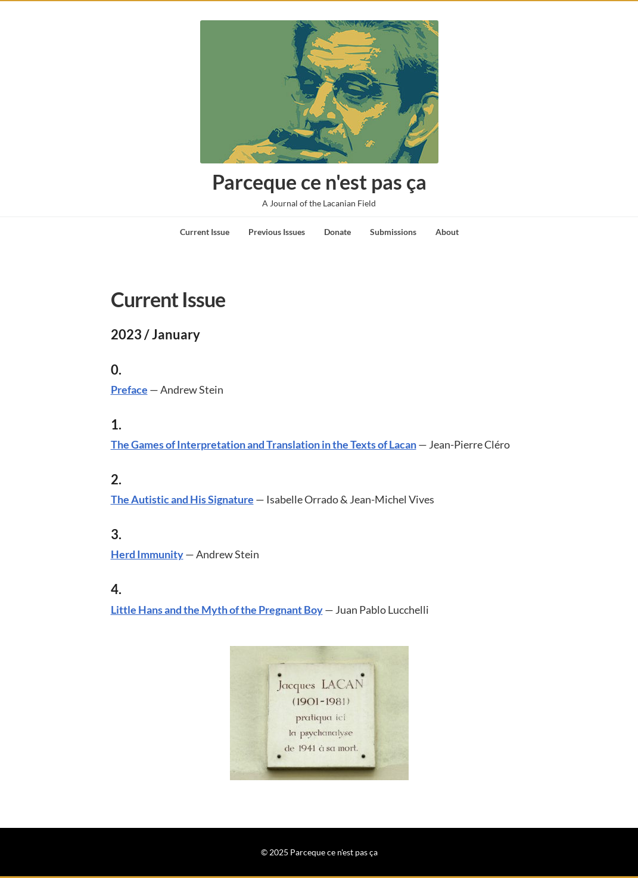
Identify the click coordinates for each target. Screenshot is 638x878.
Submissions (393, 232)
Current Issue (204, 232)
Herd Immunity (147, 554)
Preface (129, 389)
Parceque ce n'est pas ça (319, 181)
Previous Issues (276, 232)
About (447, 232)
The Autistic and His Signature (182, 499)
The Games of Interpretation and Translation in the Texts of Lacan (263, 444)
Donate (337, 232)
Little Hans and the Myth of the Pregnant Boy (217, 609)
